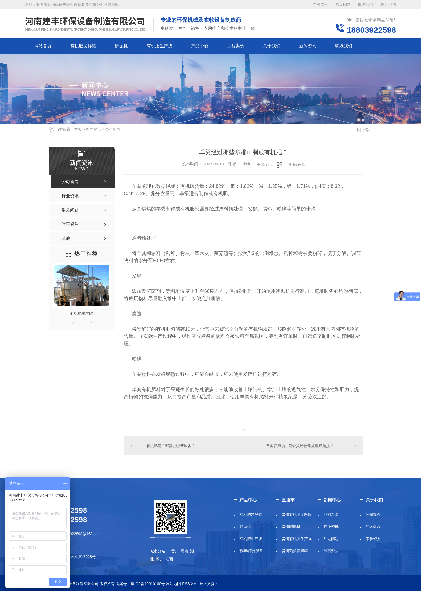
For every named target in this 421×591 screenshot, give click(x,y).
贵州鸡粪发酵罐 (295, 551)
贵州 (175, 551)
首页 (78, 129)
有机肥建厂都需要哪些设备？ (170, 446)
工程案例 (235, 45)
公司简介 (373, 514)
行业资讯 (331, 526)
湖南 (184, 551)
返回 (363, 129)
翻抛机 (121, 45)
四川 (160, 559)
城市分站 (157, 551)
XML (194, 584)
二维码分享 (295, 164)
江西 (169, 559)
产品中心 (199, 45)
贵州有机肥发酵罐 (297, 514)
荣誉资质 (373, 539)
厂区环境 (373, 526)
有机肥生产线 (159, 45)
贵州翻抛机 (291, 526)
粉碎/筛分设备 (251, 551)
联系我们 (365, 4)
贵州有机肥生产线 (297, 539)
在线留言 (320, 4)
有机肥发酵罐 (83, 45)
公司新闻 (112, 129)
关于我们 (271, 45)
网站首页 (43, 45)
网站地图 (388, 4)
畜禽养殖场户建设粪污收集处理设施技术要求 (303, 446)
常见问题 (343, 4)
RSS (186, 584)
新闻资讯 (307, 45)
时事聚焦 (331, 551)
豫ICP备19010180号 (148, 584)
